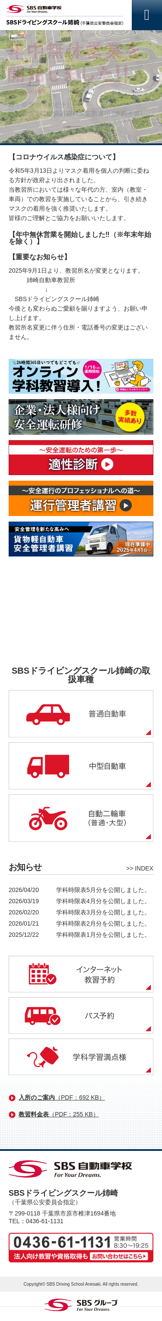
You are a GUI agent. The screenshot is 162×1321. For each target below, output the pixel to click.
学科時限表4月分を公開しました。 (103, 901)
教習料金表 (59, 1114)
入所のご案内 (62, 1097)
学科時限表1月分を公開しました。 (103, 934)
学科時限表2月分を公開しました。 (103, 923)
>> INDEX (139, 868)
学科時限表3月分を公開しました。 (103, 912)
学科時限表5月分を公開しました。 (103, 889)
